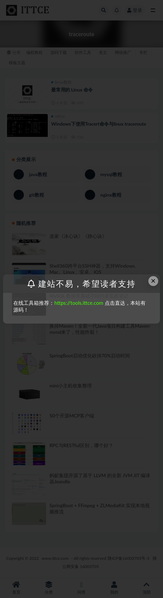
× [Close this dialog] (153, 280)
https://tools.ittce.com (78, 303)
